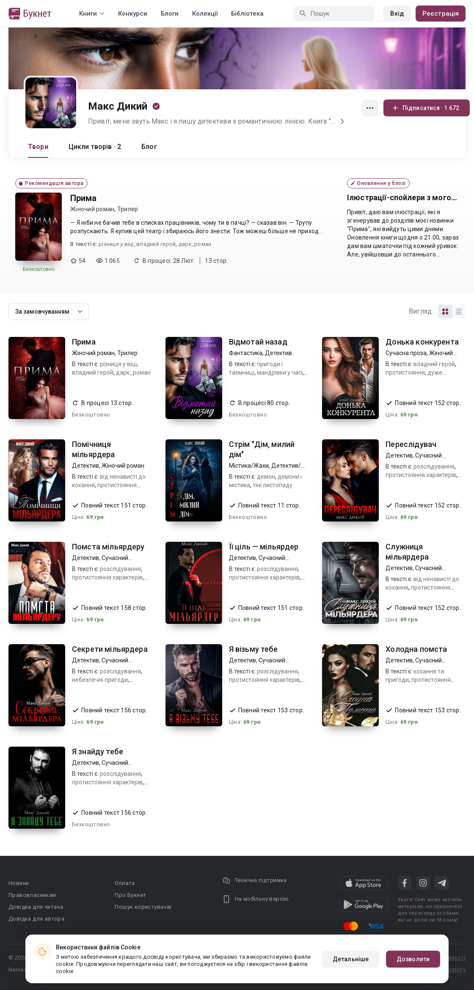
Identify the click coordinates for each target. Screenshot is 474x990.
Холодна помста (416, 649)
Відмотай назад (258, 341)
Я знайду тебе (97, 751)
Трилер (127, 209)
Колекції (205, 13)
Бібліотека (247, 13)
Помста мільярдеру (108, 546)
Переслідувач (411, 444)
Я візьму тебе (253, 649)
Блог (149, 147)
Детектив (278, 353)
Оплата (125, 883)
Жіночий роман (92, 209)
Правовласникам (32, 895)
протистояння (405, 372)
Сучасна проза (406, 353)
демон (266, 476)
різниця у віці (116, 244)
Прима (83, 198)
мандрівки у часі (280, 372)
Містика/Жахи (249, 465)
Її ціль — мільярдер (264, 546)
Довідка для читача (35, 907)
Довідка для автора (36, 919)
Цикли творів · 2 (95, 147)
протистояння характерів (421, 475)
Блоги (170, 13)
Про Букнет (130, 895)
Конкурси (132, 13)
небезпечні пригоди (100, 679)
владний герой (156, 244)
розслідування (434, 466)
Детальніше (351, 959)
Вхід (397, 13)
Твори (38, 147)
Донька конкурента (422, 341)
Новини (18, 883)
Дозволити (413, 959)
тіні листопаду (272, 485)
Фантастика (245, 353)
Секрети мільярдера (110, 649)
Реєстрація (440, 13)
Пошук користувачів (143, 907)
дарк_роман (195, 244)
